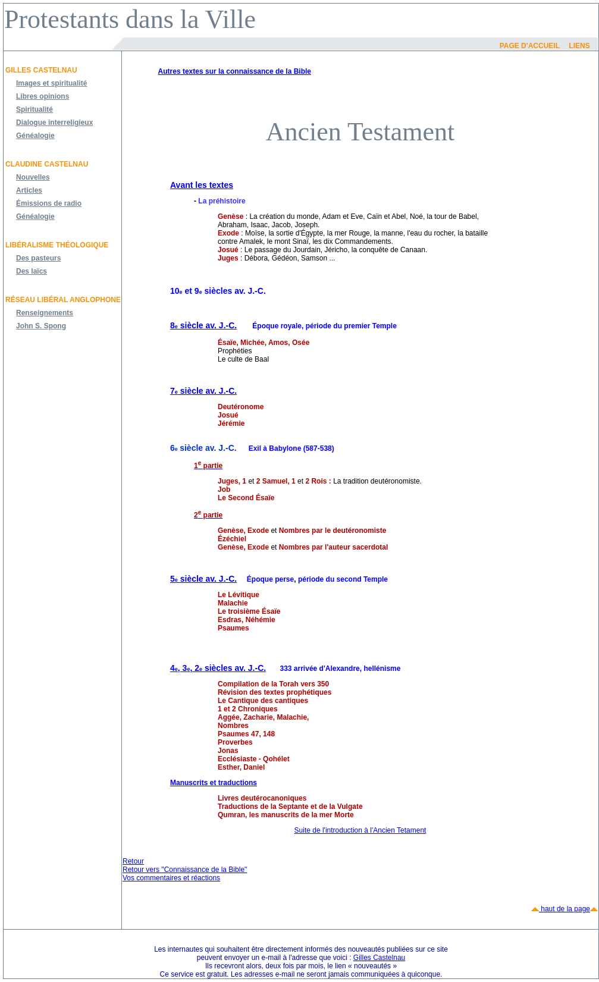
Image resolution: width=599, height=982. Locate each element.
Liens (579, 46)
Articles (29, 190)
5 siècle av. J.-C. (203, 578)
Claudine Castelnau (46, 164)
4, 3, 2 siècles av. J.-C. (218, 668)
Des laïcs (31, 271)
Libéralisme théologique (56, 245)
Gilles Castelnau (41, 70)
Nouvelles (33, 177)
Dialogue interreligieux (54, 122)
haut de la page (564, 909)
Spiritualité (34, 109)
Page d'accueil (530, 46)
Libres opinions (42, 96)
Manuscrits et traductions (213, 783)
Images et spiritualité (51, 83)
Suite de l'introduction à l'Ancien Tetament (360, 830)
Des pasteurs (38, 258)
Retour (133, 861)
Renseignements (44, 313)
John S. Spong (41, 326)
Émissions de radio (48, 203)
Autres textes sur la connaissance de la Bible (234, 71)
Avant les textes (201, 185)
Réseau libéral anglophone (63, 300)
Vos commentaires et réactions (171, 878)
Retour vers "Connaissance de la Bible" (185, 869)
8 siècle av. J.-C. (203, 325)
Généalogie (35, 135)
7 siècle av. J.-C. (203, 391)
